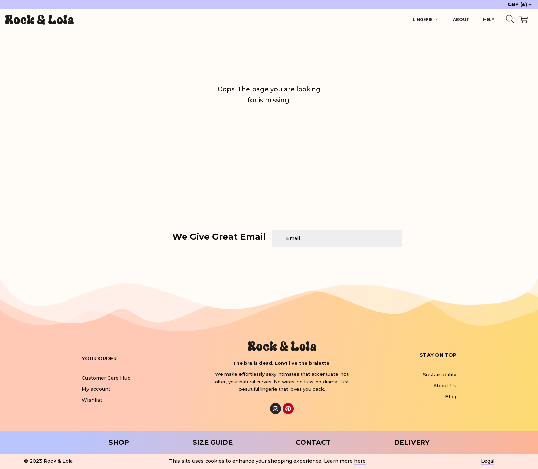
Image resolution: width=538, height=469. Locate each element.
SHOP (118, 442)
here (360, 461)
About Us (444, 386)
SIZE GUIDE (212, 442)
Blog (450, 397)
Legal (487, 461)
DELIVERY (412, 442)
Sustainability (439, 375)
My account (96, 389)
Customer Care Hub (106, 378)
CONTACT (313, 442)
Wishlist (92, 400)
